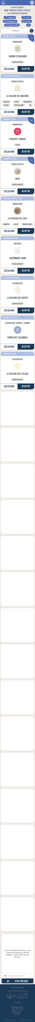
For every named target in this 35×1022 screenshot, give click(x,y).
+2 (28, 25)
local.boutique (17, 987)
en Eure (17, 1003)
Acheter (26, 68)
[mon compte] (32, 3)
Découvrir (9, 69)
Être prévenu (17, 981)
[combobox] (15, 31)
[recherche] (31, 31)
